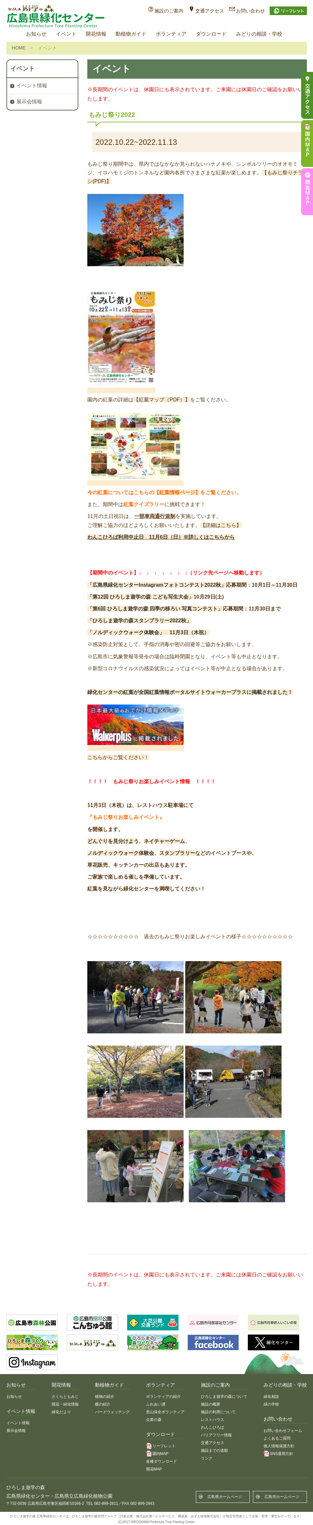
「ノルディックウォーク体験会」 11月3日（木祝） (148, 632)
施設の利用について (218, 1412)
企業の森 (153, 1419)
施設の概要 (210, 1404)
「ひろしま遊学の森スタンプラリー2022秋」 (139, 620)
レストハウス (212, 1419)
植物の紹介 (104, 1396)
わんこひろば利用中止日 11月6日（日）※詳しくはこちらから (161, 537)
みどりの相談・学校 (259, 34)
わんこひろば (212, 1427)
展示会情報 (29, 101)
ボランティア (171, 34)
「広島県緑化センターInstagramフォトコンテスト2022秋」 (156, 585)
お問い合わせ (250, 10)
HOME (19, 47)
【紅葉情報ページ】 (177, 492)
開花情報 (96, 34)
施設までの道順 (214, 1450)
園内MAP (160, 1453)
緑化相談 (271, 1396)
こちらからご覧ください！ (118, 757)
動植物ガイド (131, 34)
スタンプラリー (177, 853)
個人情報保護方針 (279, 1446)
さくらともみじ (65, 1396)
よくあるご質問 (277, 1438)
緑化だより (61, 1412)
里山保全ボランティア (165, 1412)
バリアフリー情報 (216, 1435)
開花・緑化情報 (65, 1404)
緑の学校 (271, 1404)
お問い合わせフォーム (283, 1430)
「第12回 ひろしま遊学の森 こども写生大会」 (140, 597)
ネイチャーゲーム (164, 841)
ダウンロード (211, 34)
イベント (66, 34)
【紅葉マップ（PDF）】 (162, 399)
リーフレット (164, 1446)
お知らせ (36, 34)
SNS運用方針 (281, 1453)
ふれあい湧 (155, 1404)
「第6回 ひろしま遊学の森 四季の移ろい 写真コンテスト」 (155, 608)
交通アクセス (209, 10)
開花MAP (154, 1469)
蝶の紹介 (102, 1404)
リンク (207, 1458)
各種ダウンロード (161, 1461)
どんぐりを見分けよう (113, 841)
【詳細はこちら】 (220, 525)
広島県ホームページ (224, 1496)
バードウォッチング (112, 1412)
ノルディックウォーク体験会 (120, 853)
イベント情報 (31, 85)
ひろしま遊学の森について (224, 1396)
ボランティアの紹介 (163, 1396)
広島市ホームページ (282, 1496)
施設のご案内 (168, 10)
